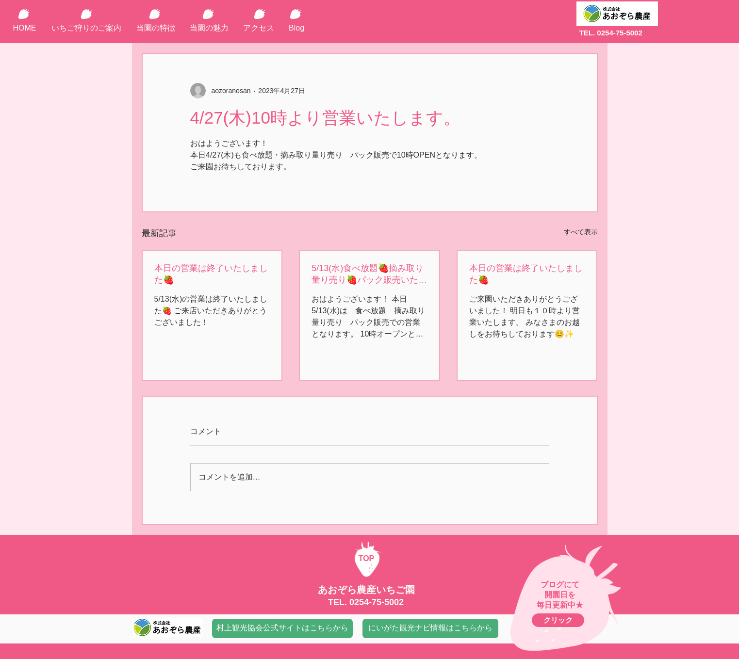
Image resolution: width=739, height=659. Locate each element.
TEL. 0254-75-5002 (610, 33)
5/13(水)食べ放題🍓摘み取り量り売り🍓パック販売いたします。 (369, 274)
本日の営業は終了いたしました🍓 (211, 274)
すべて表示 (581, 232)
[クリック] (558, 620)
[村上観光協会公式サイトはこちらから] (282, 628)
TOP (367, 558)
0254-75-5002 (376, 602)
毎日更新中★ (560, 605)
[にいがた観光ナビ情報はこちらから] (430, 628)
